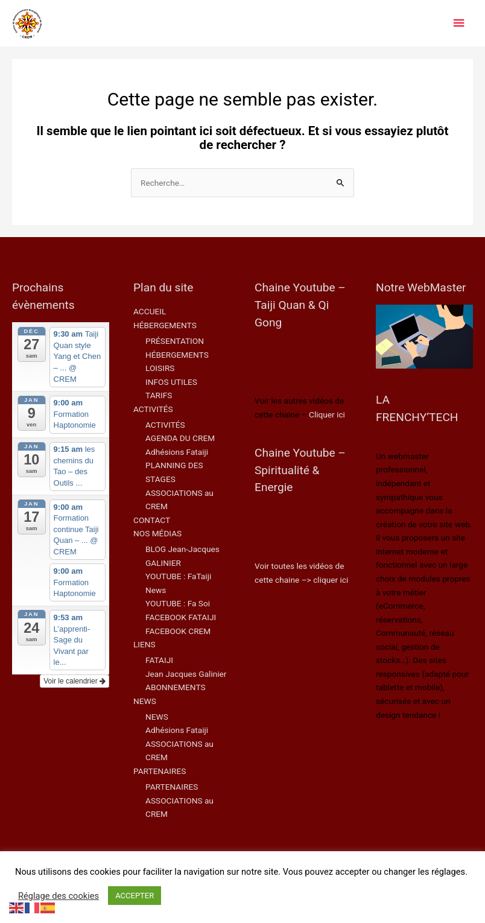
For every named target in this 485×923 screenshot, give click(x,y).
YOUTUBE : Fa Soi (177, 603)
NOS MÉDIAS (157, 533)
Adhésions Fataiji (176, 452)
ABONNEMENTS (175, 687)
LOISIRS (159, 368)
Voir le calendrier (74, 681)
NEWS (144, 701)
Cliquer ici (327, 414)
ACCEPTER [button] (134, 895)
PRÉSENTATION (174, 341)
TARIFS (158, 395)
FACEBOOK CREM (178, 631)
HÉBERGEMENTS (165, 325)
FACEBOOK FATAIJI (180, 617)
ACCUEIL (149, 311)
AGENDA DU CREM (180, 438)
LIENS (144, 644)
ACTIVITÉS (153, 409)
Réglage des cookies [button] (58, 895)
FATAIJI (159, 660)
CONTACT (151, 520)
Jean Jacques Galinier (185, 674)
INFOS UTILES (171, 382)
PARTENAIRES (159, 771)
